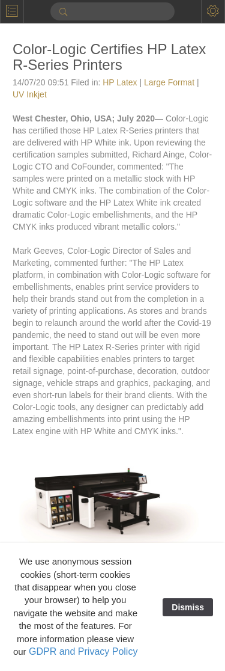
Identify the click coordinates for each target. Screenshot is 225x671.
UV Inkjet (30, 94)
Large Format (169, 82)
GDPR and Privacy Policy (83, 651)
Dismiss (188, 607)
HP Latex (120, 82)
